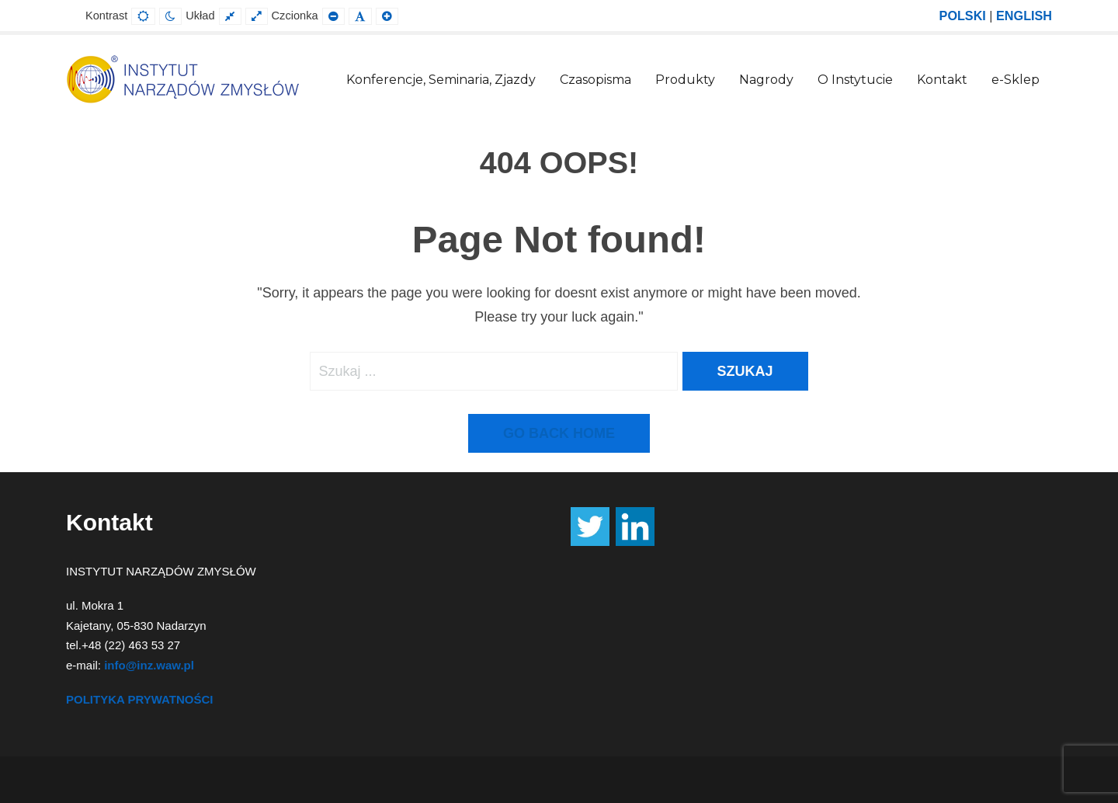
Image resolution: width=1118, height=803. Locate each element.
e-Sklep (1015, 79)
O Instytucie (855, 79)
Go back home (559, 433)
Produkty (685, 79)
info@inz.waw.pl (149, 665)
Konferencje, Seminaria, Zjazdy (441, 79)
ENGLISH (1024, 16)
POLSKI (962, 16)
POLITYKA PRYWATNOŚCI (139, 699)
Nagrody (766, 79)
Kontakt (942, 79)
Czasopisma (595, 79)
